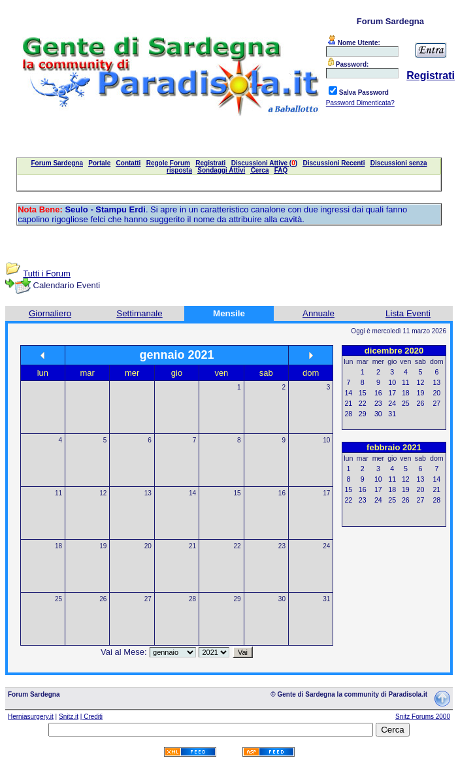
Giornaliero (50, 313)
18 (58, 546)
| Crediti (91, 716)
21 (192, 546)
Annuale (319, 313)
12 (102, 493)
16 (282, 493)
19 (102, 546)
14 (192, 493)
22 (236, 546)
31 (326, 599)
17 (326, 493)
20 (148, 546)
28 (192, 599)
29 (236, 599)
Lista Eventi (408, 313)
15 (236, 493)
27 (148, 599)
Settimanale (139, 313)
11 (58, 493)
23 (282, 546)
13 (148, 493)
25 (58, 599)
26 (102, 599)
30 (282, 599)
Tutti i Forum (46, 273)
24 (326, 546)
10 (326, 440)
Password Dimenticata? (360, 103)
